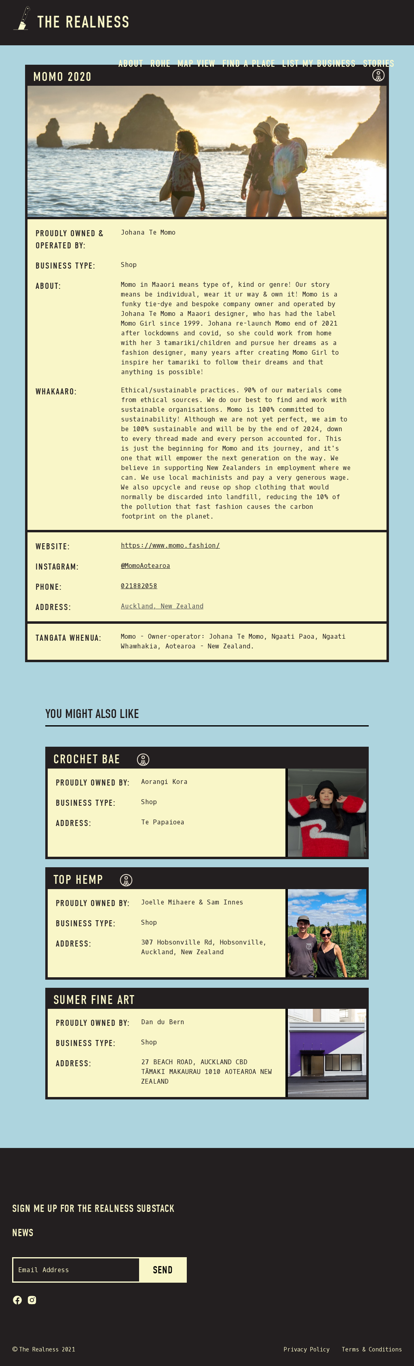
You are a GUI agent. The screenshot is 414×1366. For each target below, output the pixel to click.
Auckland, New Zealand (162, 606)
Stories (379, 63)
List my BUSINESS (319, 63)
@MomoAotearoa (145, 565)
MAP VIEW (196, 63)
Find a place (248, 63)
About (131, 63)
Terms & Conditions (372, 1349)
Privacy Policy (307, 1349)
